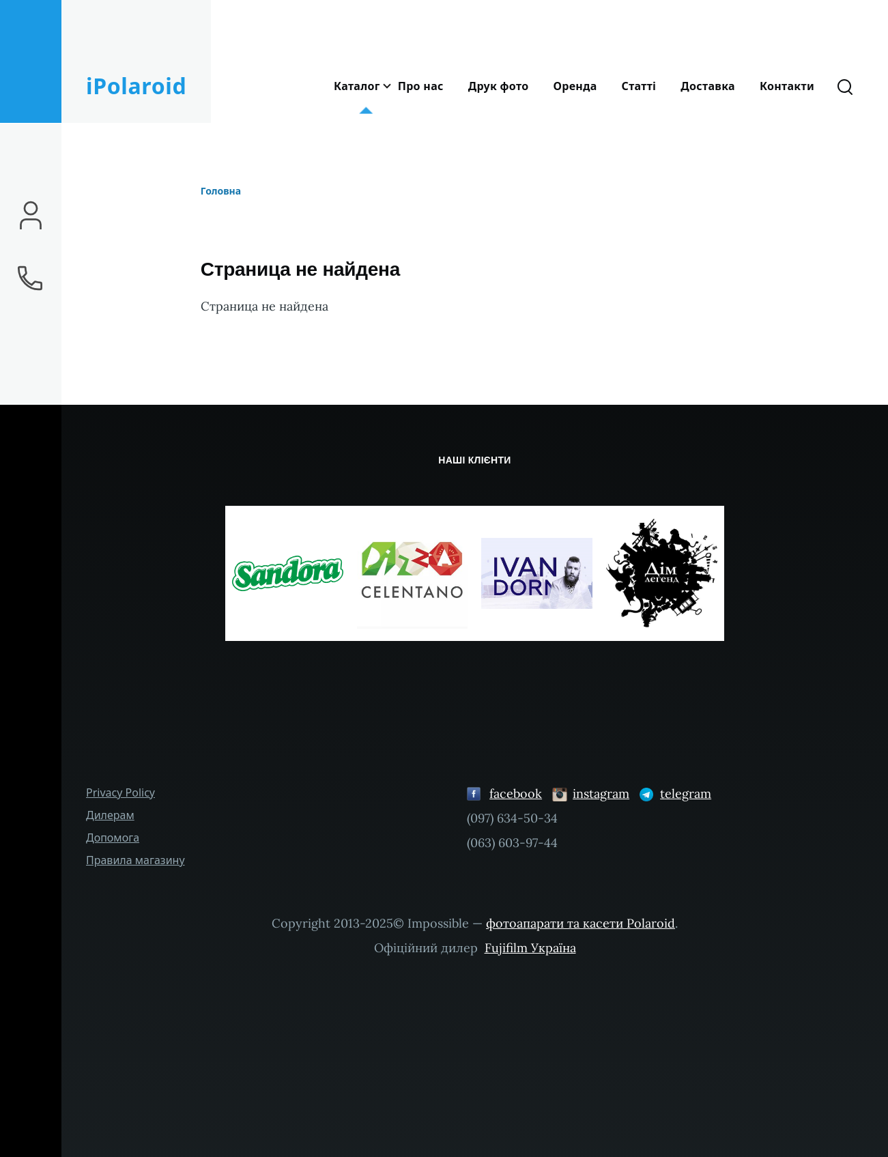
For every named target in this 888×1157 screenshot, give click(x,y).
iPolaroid (136, 85)
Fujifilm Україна (530, 948)
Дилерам (110, 815)
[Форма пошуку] (845, 86)
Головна (221, 190)
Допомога (112, 837)
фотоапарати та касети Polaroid (580, 923)
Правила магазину (135, 860)
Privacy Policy (120, 792)
